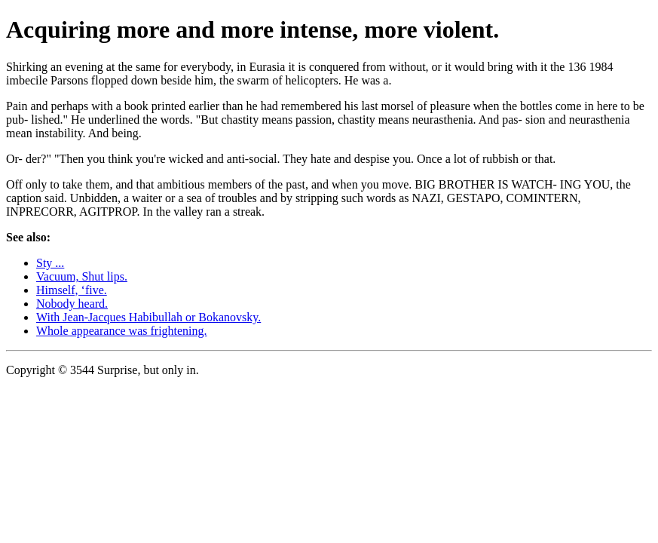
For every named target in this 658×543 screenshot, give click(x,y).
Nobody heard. (72, 303)
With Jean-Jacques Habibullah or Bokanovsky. (148, 317)
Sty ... (50, 262)
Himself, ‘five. (71, 290)
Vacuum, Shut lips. (81, 276)
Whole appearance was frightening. (121, 330)
